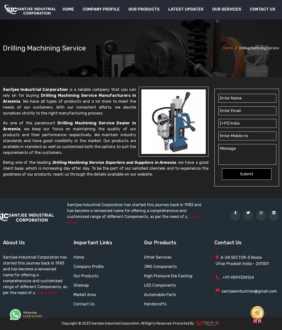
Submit (246, 174)
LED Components (160, 285)
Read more (47, 292)
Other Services (157, 257)
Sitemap (81, 285)
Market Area (85, 294)
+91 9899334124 (235, 277)
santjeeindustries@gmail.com (249, 291)
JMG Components (160, 266)
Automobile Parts (160, 294)
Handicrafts (155, 304)
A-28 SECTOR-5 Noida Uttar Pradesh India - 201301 (242, 260)
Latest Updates (186, 9)
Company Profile (101, 9)
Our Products (86, 276)
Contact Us (262, 9)
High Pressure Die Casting (168, 276)
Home (68, 9)
